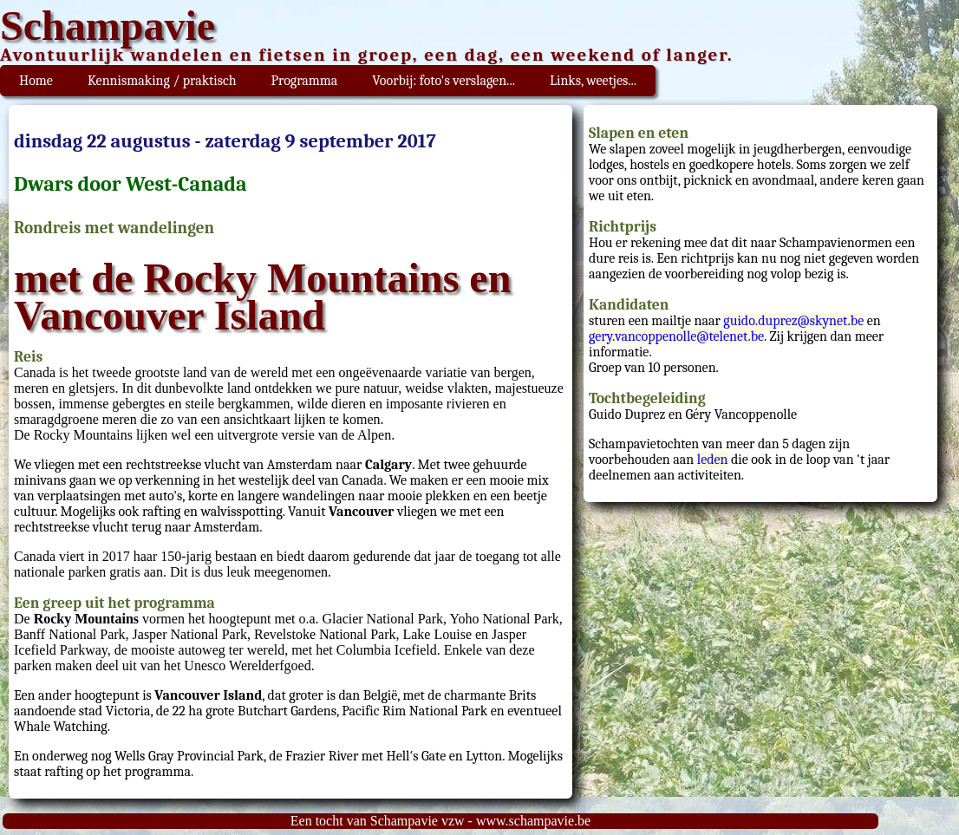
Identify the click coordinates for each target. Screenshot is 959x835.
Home (36, 80)
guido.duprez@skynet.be (793, 321)
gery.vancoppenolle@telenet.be (676, 336)
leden (712, 459)
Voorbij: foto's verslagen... (443, 80)
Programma (304, 80)
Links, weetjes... (593, 80)
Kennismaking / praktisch (162, 80)
